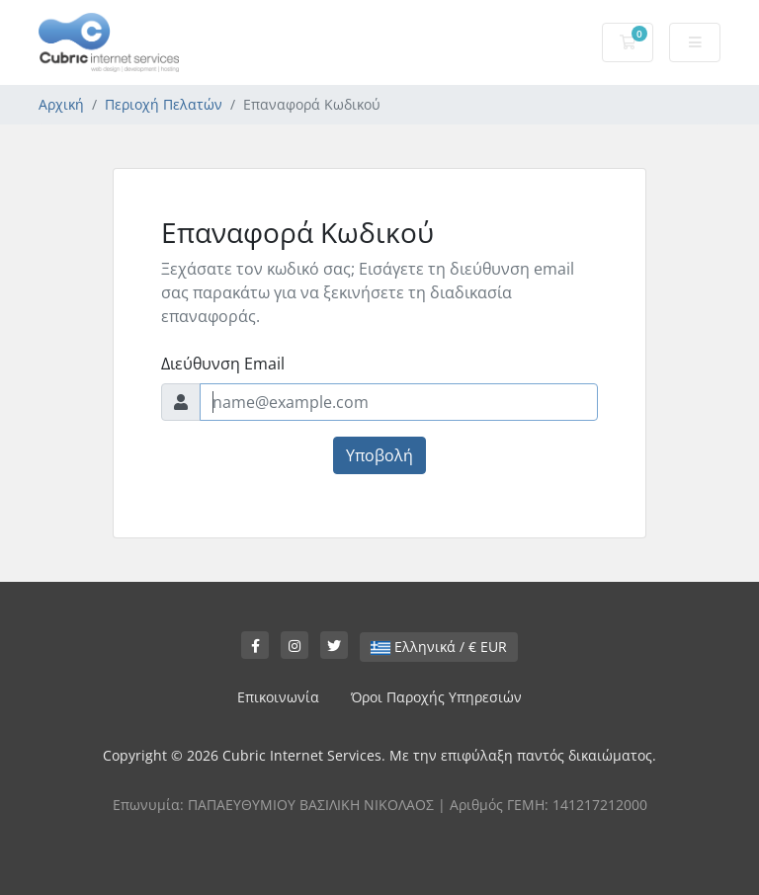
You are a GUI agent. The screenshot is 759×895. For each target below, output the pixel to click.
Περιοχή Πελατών (163, 104)
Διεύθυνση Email (223, 363)
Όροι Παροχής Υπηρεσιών (436, 697)
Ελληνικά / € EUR (439, 646)
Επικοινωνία (278, 697)
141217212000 (599, 804)
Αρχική (61, 104)
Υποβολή (379, 455)
